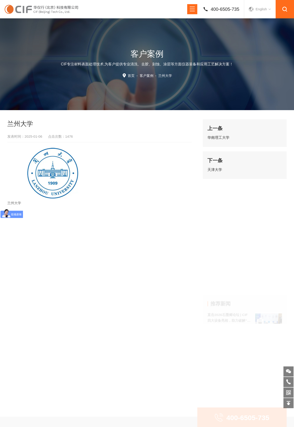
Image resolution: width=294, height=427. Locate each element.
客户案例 (146, 76)
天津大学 (214, 170)
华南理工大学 (218, 138)
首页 (131, 76)
